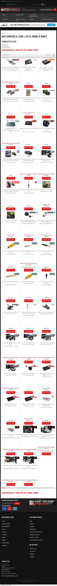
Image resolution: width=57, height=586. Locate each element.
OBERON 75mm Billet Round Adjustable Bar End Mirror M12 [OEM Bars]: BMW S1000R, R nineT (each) (28, 221)
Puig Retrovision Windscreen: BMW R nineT (10, 312)
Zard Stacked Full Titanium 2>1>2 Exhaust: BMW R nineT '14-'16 (28, 466)
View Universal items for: (20, 493)
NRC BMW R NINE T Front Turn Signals (10, 220)
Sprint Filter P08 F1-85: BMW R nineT (11, 404)
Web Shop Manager (31, 581)
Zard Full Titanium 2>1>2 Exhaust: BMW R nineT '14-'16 (11, 466)
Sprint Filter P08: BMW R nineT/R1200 (28, 404)
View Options (28, 239)
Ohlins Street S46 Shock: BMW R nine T (28, 281)
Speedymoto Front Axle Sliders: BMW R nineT (28, 373)
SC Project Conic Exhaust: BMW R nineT (28, 342)
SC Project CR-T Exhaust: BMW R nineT (46, 342)
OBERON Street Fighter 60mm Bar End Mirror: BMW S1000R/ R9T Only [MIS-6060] (46, 221)
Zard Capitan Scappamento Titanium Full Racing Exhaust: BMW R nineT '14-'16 (46, 435)
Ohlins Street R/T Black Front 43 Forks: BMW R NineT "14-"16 (46, 252)
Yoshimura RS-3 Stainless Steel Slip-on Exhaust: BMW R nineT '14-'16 (46, 405)
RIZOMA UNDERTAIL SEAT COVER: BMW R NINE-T (46, 312)
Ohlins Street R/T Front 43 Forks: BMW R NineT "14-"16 (10, 282)
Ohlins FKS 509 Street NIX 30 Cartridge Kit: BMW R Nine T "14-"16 (28, 252)
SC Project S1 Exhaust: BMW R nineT (11, 373)
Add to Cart (10, 239)
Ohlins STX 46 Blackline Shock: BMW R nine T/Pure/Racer (46, 282)
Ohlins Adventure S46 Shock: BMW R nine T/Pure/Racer (11, 252)
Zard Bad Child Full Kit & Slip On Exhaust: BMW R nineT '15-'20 (10, 435)
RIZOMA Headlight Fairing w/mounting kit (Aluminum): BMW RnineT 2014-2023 (28, 313)
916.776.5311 (5, 570)
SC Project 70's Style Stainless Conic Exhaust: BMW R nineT (10, 343)
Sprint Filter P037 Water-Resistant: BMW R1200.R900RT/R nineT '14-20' (46, 374)
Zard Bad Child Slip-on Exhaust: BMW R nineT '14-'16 (28, 434)
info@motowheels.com (11, 576)
